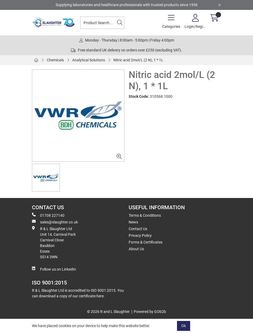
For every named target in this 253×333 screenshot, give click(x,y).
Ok (183, 326)
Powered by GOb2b (150, 311)
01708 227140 (48, 215)
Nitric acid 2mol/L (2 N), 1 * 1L (138, 60)
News (133, 222)
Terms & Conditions (145, 215)
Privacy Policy (140, 235)
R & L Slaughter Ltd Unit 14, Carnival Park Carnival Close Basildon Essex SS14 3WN (54, 242)
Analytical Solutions (88, 60)
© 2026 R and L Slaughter (108, 311)
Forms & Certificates (145, 242)
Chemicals (55, 60)
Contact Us (138, 229)
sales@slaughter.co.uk (55, 221)
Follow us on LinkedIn (54, 269)
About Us (136, 249)
